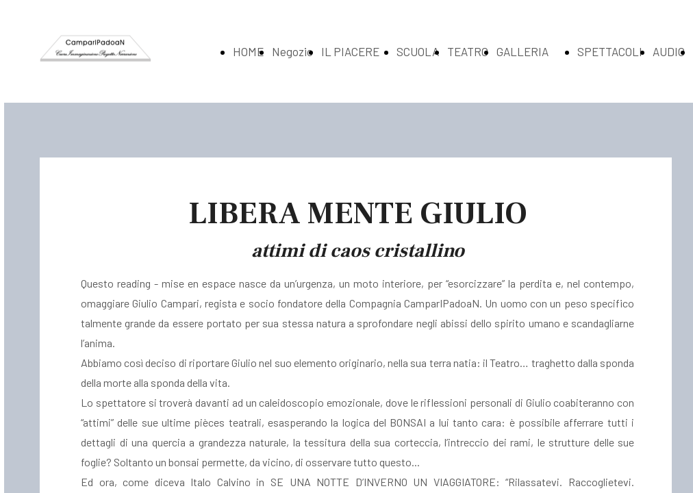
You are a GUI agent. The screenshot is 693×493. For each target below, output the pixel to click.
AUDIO (669, 51)
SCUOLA (417, 51)
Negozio (292, 51)
